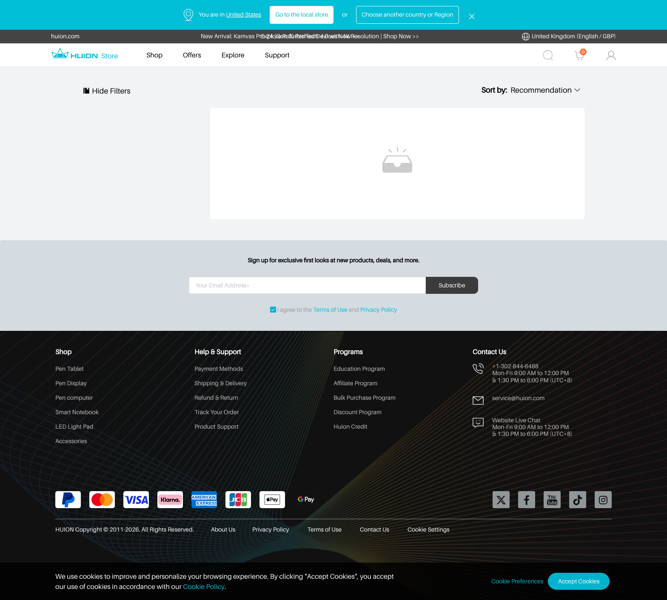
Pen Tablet (69, 369)
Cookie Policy (204, 586)
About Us (223, 529)
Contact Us (375, 529)
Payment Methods (218, 369)
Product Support (216, 426)
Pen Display (71, 383)
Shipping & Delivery (220, 383)
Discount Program (358, 412)
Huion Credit (351, 426)
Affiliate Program (355, 383)
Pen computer (74, 397)
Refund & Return (216, 397)
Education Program (359, 369)
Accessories (71, 441)
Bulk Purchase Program (365, 397)
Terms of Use (330, 309)
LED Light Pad (74, 426)
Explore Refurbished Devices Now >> (310, 36)
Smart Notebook (77, 412)
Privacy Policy (378, 309)
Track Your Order (216, 412)
